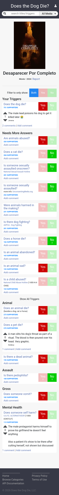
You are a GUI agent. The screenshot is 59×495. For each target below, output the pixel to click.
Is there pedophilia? (16, 375)
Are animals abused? (17, 138)
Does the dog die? (15, 104)
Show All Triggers (29, 299)
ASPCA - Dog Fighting (13, 225)
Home (5, 475)
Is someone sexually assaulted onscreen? (17, 167)
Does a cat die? (13, 151)
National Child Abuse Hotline (16, 282)
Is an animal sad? (14, 265)
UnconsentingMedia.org (23, 192)
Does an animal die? (16, 308)
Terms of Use (39, 479)
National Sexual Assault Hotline (17, 172)
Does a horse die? (15, 238)
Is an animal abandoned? (19, 252)
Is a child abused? (15, 279)
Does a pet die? (13, 324)
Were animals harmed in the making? (19, 206)
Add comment (24, 125)
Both (33, 92)
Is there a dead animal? (18, 356)
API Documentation (13, 483)
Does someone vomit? (18, 394)
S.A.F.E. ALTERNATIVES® (14, 416)
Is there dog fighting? (17, 222)
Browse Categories (12, 479)
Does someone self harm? (20, 412)
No (52, 92)
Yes (43, 92)
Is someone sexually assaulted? (16, 187)
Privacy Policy (40, 475)
